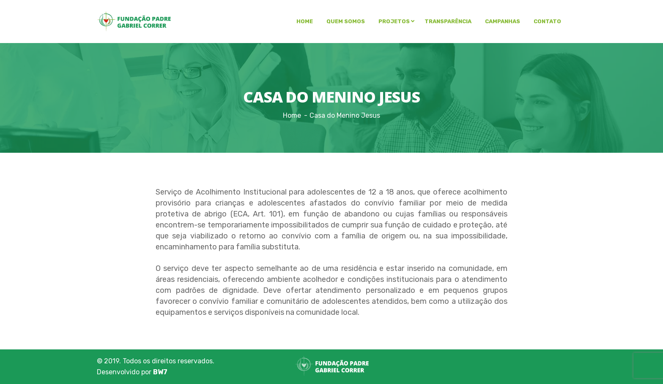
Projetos (394, 21)
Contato (547, 21)
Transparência (448, 21)
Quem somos (345, 21)
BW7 (160, 372)
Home (304, 21)
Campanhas (502, 21)
